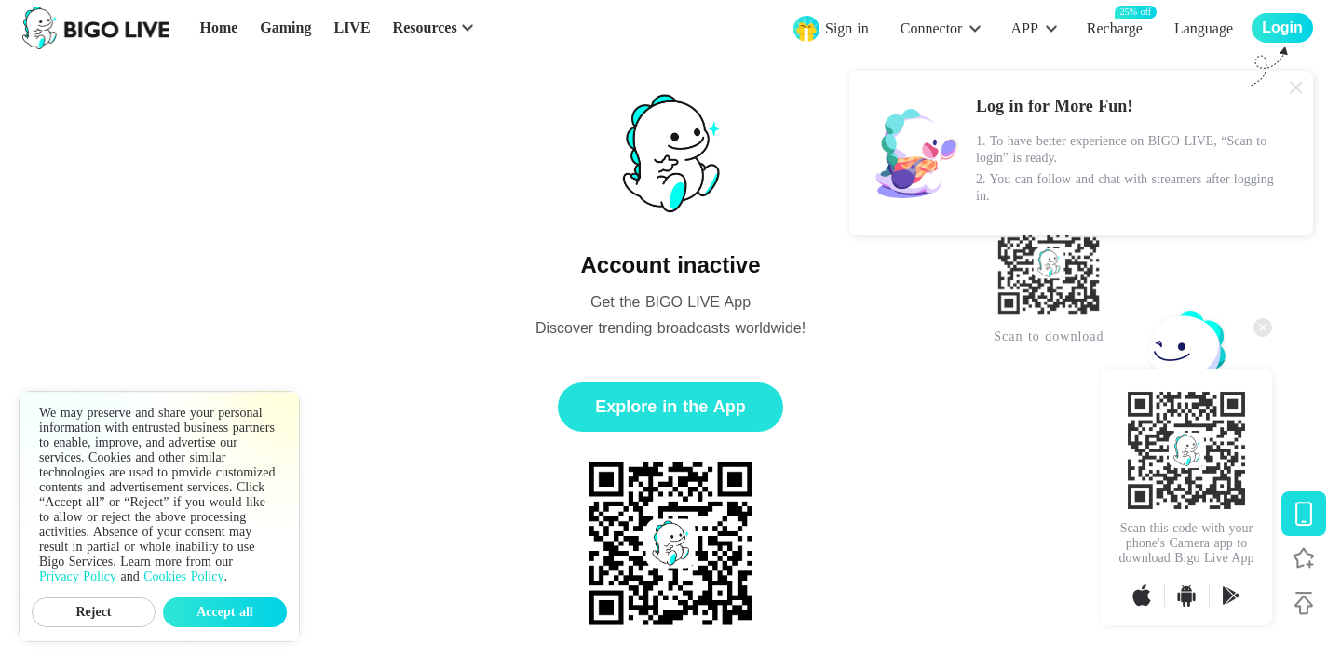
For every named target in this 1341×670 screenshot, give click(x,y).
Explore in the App (670, 406)
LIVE (351, 27)
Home (218, 27)
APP (1023, 28)
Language (1203, 28)
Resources (425, 27)
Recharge (1115, 27)
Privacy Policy (77, 576)
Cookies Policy (183, 576)
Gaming (285, 27)
